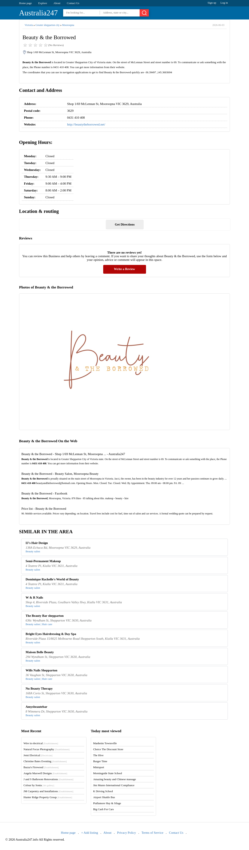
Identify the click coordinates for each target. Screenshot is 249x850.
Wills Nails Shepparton (41, 670)
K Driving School (103, 791)
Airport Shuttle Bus (104, 797)
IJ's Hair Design (37, 543)
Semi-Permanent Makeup (43, 561)
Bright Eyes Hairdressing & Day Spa (51, 634)
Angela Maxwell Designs (45, 773)
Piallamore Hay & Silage (107, 803)
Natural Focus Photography (47, 749)
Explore (42, 3)
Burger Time (100, 761)
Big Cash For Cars (103, 809)
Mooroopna (68, 25)
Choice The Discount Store (108, 749)
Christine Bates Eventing (45, 761)
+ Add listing (89, 832)
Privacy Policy (126, 832)
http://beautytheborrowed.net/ (86, 124)
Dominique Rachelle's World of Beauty (52, 579)
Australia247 (38, 13)
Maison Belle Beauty (40, 652)
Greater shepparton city (48, 25)
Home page (25, 3)
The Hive (98, 755)
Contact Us (73, 3)
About (57, 3)
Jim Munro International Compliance (113, 785)
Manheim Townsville (105, 743)
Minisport (98, 767)
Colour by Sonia (39, 785)
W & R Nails (34, 597)
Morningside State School (107, 773)
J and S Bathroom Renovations (48, 779)
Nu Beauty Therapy (39, 688)
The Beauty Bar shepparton (45, 615)
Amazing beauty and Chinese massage (114, 779)
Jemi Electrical (38, 755)
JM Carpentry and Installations (48, 791)
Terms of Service (152, 832)
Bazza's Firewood (41, 767)
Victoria (29, 25)
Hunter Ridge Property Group (48, 797)
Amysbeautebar (37, 706)
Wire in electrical (41, 743)
